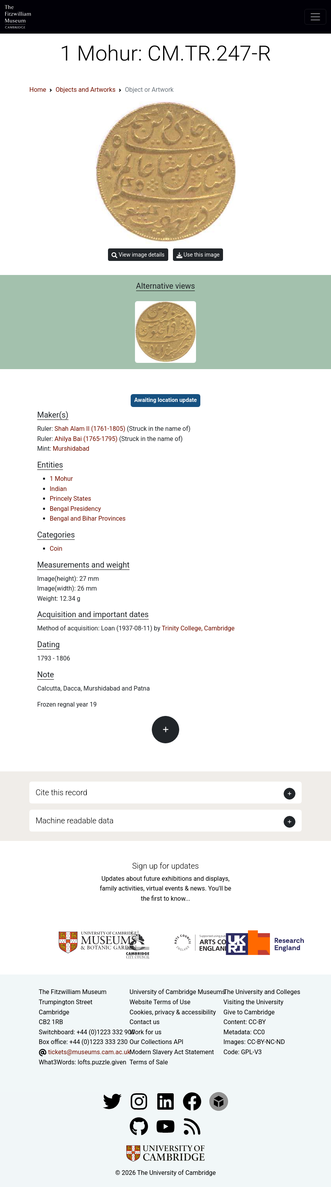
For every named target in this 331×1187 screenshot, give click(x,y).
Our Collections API (156, 1042)
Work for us (146, 1032)
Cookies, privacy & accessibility (173, 1012)
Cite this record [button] (61, 792)
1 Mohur (61, 478)
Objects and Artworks (85, 89)
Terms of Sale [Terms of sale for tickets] (149, 1062)
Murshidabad (71, 448)
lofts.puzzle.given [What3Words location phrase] (101, 1062)
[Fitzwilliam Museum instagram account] (139, 1101)
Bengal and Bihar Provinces (88, 518)
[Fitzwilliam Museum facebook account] (166, 1101)
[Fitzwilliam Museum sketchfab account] (218, 1101)
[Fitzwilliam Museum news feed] (192, 1126)
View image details (138, 255)
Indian (58, 489)
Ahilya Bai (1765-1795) (86, 439)
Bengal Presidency (75, 508)
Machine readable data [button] (74, 820)
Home (37, 89)
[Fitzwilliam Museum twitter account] (113, 1101)
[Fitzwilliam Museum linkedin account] (193, 1101)
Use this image (198, 255)
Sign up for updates (165, 866)
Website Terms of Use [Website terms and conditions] (160, 1002)
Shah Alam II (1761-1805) (90, 428)
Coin (56, 548)
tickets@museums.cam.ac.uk (89, 1052)
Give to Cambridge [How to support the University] (249, 1012)
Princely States (70, 498)
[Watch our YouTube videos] (166, 1126)
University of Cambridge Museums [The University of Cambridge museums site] (177, 992)
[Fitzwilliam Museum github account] (139, 1126)
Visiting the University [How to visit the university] (253, 1002)
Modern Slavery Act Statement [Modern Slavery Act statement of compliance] (172, 1052)
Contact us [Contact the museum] (145, 1022)
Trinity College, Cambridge (198, 628)
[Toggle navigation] (315, 17)
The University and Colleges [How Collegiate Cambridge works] (261, 992)
